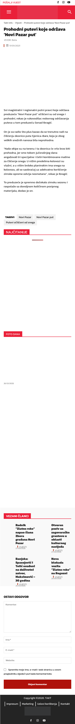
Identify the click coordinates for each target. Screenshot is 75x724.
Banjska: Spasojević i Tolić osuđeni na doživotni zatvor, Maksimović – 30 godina (25, 569)
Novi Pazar (25, 217)
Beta (14, 40)
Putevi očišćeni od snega (20, 222)
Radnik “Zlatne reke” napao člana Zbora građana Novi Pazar (25, 534)
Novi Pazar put (44, 217)
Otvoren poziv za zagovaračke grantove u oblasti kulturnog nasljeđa (60, 536)
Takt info (8, 23)
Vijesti (18, 23)
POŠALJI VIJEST (12, 2)
